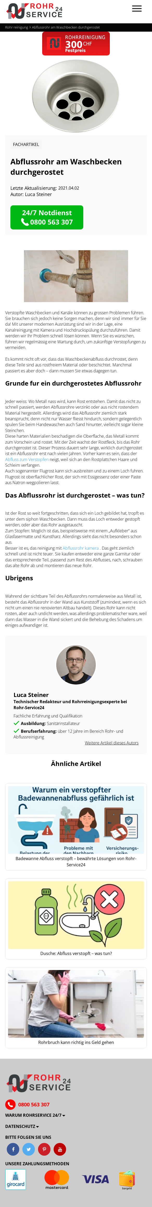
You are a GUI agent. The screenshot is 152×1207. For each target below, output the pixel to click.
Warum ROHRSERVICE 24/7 (33, 1115)
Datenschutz (20, 1126)
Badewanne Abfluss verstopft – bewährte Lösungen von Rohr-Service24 (76, 862)
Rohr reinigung (16, 27)
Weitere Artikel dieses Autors (111, 743)
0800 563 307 (33, 1104)
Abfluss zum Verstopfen (27, 459)
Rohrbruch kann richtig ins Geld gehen (76, 1042)
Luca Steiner (38, 194)
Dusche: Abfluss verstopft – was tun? (76, 953)
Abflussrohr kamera (81, 548)
